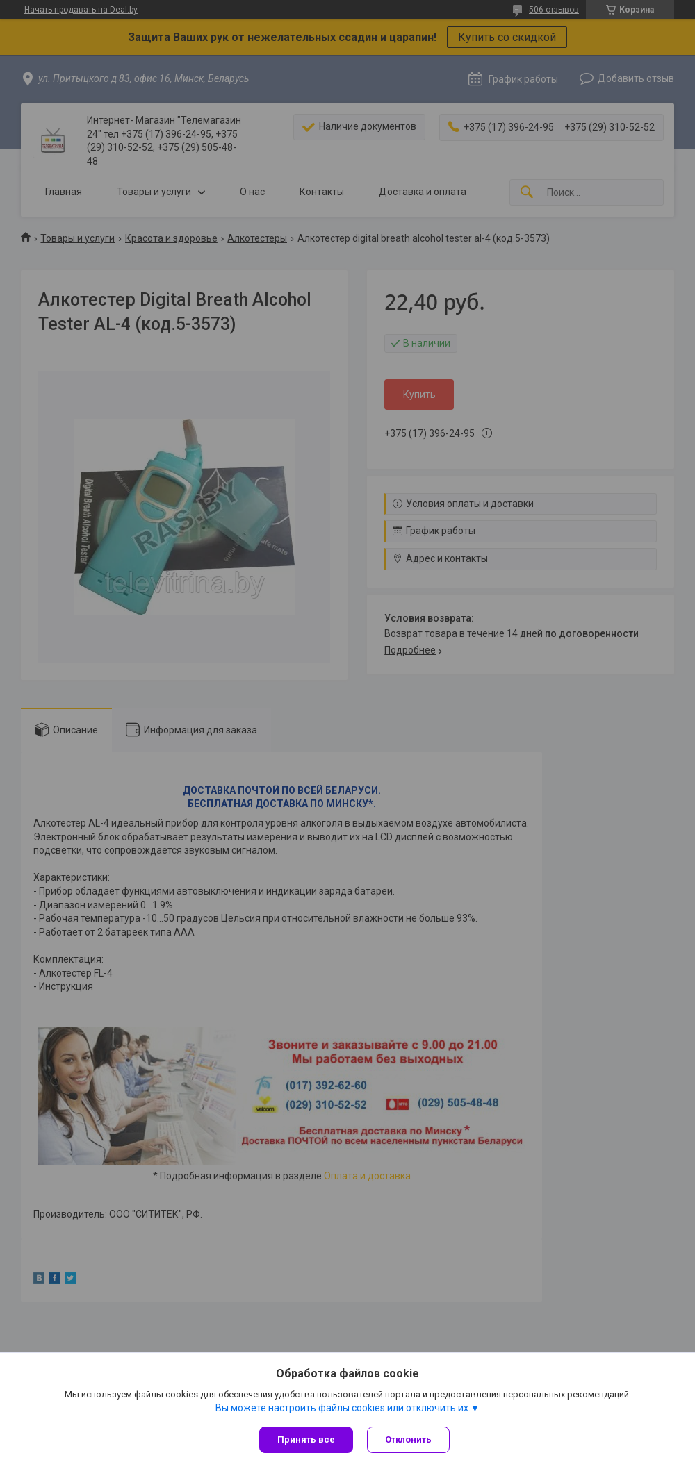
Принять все (306, 1439)
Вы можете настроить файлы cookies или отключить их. (343, 1407)
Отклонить (408, 1439)
